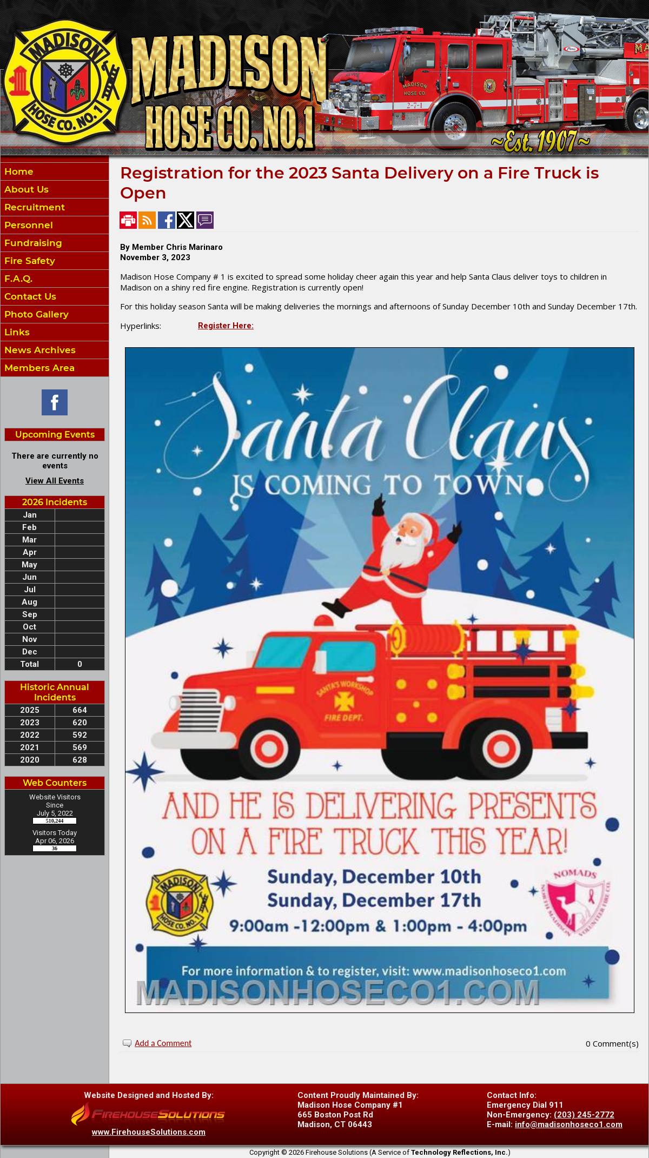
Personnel (27, 225)
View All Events (54, 481)
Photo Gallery (35, 314)
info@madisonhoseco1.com (568, 1124)
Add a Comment (163, 1043)
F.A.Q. (17, 278)
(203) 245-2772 (584, 1115)
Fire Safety (28, 260)
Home (18, 171)
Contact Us (29, 296)
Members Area (38, 367)
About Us (25, 189)
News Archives (39, 350)
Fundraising (32, 242)
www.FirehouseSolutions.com (149, 1132)
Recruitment (33, 207)
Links (16, 332)
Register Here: (226, 325)
